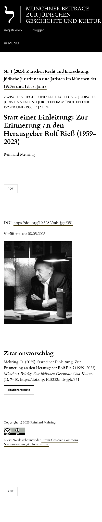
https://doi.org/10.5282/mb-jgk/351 (43, 222)
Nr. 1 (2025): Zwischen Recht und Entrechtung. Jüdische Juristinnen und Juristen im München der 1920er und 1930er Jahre (50, 79)
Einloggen (37, 30)
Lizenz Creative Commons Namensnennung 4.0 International (41, 442)
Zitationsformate (19, 390)
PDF (10, 188)
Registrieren (13, 30)
